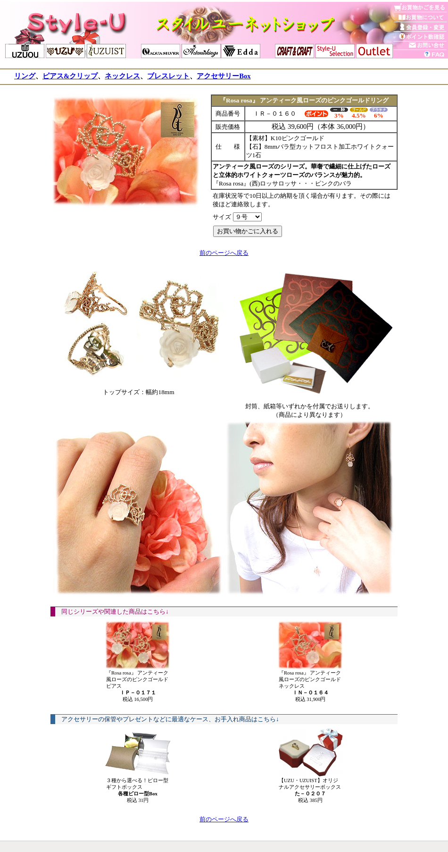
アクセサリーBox (223, 76)
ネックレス (122, 76)
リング (24, 76)
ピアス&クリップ (70, 76)
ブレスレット (168, 76)
